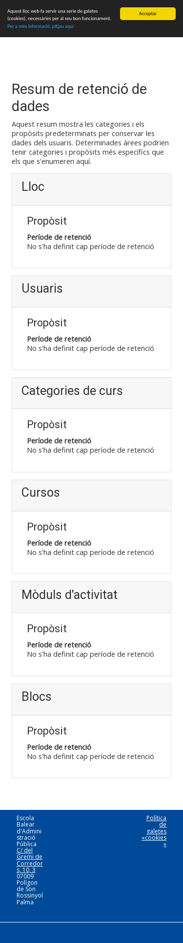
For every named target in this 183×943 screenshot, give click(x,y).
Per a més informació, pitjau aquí (40, 26)
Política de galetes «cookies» (154, 831)
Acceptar (148, 13)
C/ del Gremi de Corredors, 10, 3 (30, 860)
